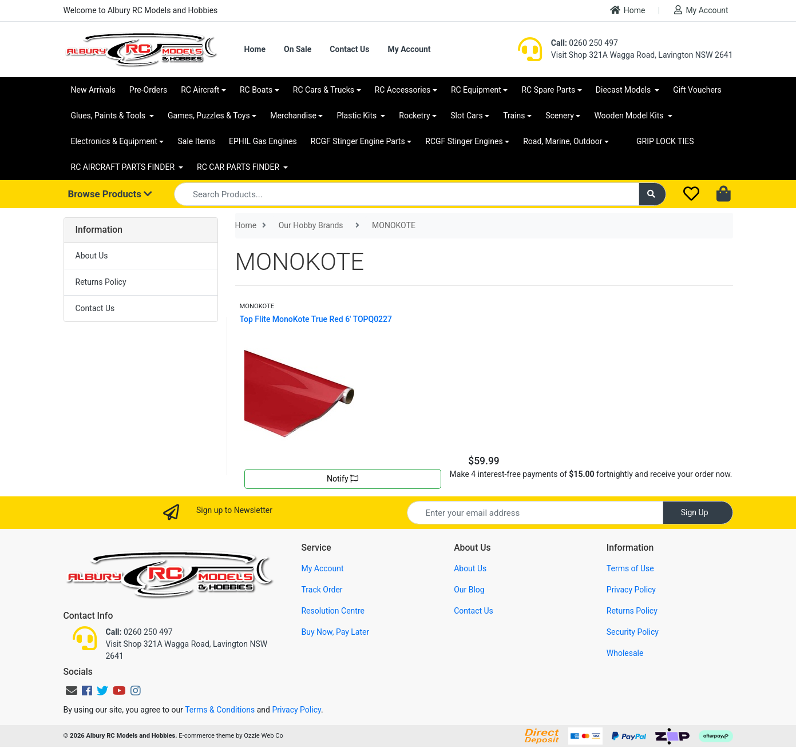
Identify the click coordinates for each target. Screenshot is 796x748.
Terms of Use (630, 568)
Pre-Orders (148, 89)
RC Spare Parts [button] (548, 89)
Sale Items (196, 141)
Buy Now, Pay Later (335, 631)
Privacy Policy (631, 589)
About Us (92, 255)
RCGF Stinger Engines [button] (463, 141)
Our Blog (469, 589)
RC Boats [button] (256, 89)
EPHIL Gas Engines (263, 141)
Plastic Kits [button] (357, 115)
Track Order (321, 589)
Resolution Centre (332, 610)
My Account (701, 10)
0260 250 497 (584, 42)
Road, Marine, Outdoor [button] (562, 141)
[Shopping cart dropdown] (724, 194)
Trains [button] (514, 115)
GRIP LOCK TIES (665, 141)
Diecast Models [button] (624, 89)
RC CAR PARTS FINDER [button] (239, 167)
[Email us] (71, 691)
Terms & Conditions (220, 709)
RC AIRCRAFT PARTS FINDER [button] (124, 167)
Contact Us (349, 49)
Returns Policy (101, 282)
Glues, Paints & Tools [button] (109, 115)
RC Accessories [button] (403, 89)
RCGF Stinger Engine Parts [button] (358, 141)
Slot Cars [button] (466, 115)
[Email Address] (535, 512)
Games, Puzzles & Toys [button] (209, 115)
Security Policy (633, 631)
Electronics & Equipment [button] (114, 141)
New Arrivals (93, 89)
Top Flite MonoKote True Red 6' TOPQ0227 (316, 319)
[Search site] (652, 194)
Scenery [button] (559, 115)
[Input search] (406, 194)
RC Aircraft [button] (200, 89)
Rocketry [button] (414, 115)
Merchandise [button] (293, 115)
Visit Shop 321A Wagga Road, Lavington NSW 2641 (642, 54)
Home (627, 10)
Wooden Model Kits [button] (630, 115)
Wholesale (625, 653)
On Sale (297, 49)
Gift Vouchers (697, 89)
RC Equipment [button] (476, 89)
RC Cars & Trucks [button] (323, 89)
